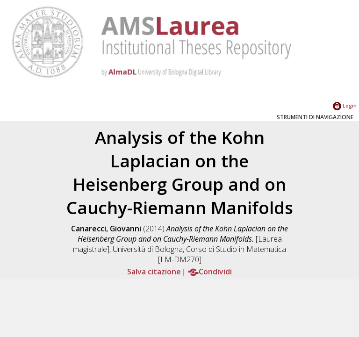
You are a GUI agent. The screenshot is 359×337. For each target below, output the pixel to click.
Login (345, 105)
